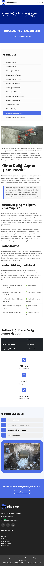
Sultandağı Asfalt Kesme (13, 92)
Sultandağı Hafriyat (11, 109)
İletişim (35, 558)
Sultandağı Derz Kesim (12, 104)
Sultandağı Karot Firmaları (13, 79)
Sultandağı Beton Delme (13, 83)
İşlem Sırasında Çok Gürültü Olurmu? (19, 425)
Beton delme (5, 541)
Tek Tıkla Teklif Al (24, 399)
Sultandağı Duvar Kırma (13, 100)
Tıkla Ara (22, 492)
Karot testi (5, 546)
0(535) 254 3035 (24, 369)
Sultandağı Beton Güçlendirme (15, 96)
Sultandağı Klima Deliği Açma (14, 113)
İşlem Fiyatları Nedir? (14, 420)
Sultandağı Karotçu (11, 66)
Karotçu (4, 539)
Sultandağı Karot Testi (12, 71)
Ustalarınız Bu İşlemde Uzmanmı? (18, 430)
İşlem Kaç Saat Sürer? (14, 435)
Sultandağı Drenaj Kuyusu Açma (15, 117)
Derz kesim (22, 560)
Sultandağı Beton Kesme (13, 88)
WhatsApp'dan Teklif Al (22, 36)
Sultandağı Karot (11, 62)
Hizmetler (17, 558)
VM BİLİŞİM (24, 563)
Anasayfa (8, 558)
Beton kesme (6, 543)
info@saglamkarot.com (24, 384)
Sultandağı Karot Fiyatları (13, 75)
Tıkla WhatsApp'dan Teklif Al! (12, 514)
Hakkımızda (26, 558)
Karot (3, 536)
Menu (40, 2)
